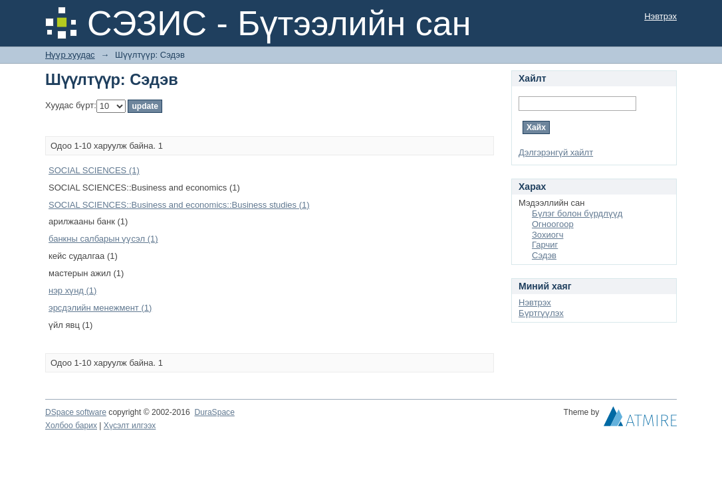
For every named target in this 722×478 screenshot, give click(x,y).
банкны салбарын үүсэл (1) (103, 239)
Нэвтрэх (660, 16)
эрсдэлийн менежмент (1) (100, 308)
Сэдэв (544, 255)
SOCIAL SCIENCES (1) (94, 170)
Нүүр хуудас (70, 55)
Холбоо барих (71, 425)
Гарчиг (545, 245)
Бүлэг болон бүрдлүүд (577, 213)
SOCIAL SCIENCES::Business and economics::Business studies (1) (179, 205)
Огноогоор (553, 224)
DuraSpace (214, 412)
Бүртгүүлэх (541, 313)
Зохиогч (547, 235)
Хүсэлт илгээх (130, 425)
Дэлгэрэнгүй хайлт (556, 152)
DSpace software (75, 412)
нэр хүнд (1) (72, 290)
